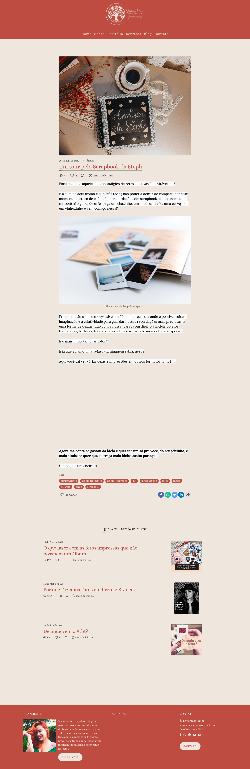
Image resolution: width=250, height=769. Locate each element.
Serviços (133, 34)
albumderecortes (92, 480)
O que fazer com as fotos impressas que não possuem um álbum (90, 551)
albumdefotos (69, 480)
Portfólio (115, 34)
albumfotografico (117, 480)
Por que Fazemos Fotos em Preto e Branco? (89, 589)
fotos (165, 480)
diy (134, 480)
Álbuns (90, 160)
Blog (148, 34)
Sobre (99, 34)
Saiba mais (70, 757)
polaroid (65, 486)
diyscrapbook (149, 480)
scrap (79, 486)
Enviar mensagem (193, 721)
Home (86, 34)
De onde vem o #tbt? (65, 631)
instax (176, 480)
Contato (162, 34)
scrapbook (93, 486)
